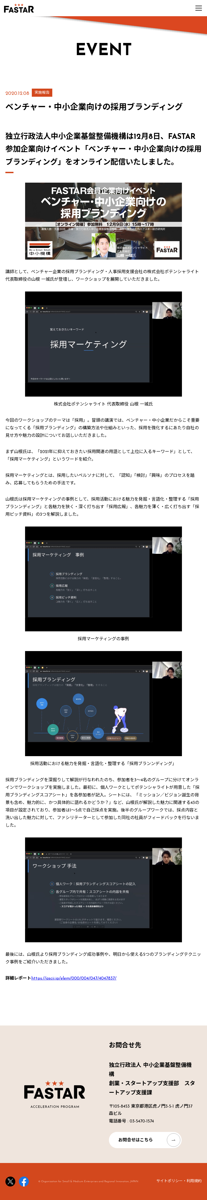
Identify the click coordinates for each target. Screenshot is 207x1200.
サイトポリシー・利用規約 (179, 1181)
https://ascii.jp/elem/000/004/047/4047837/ (73, 978)
